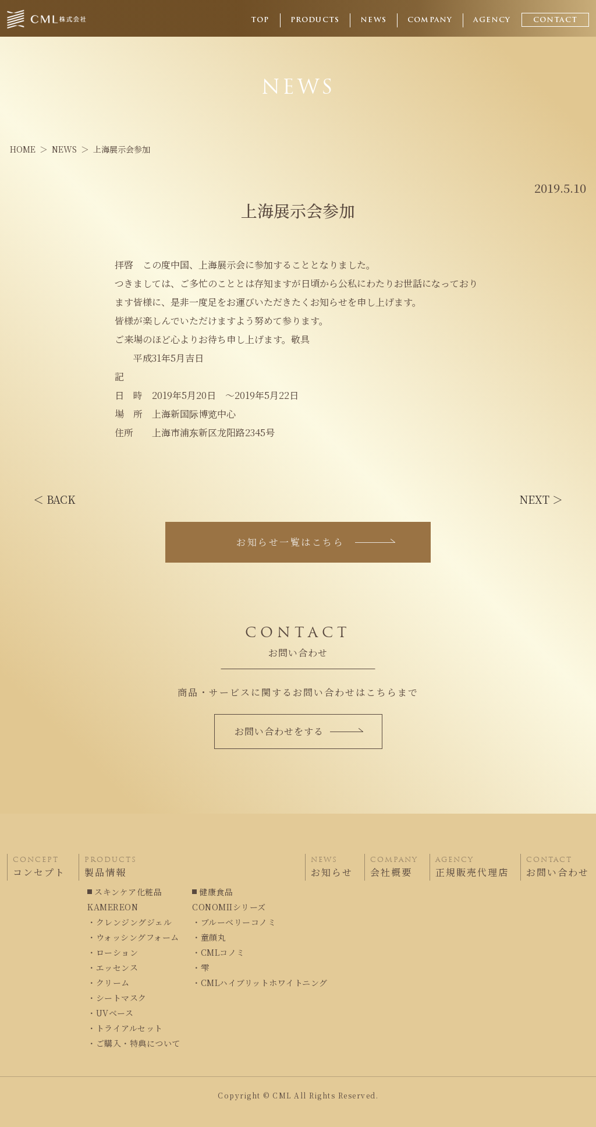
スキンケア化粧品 (128, 892)
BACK (54, 499)
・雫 (200, 967)
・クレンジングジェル (129, 922)
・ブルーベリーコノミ (234, 922)
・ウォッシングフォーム (133, 937)
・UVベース (110, 1013)
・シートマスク (117, 998)
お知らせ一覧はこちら (315, 542)
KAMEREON (112, 907)
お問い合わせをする (299, 731)
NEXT (541, 499)
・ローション (112, 952)
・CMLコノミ (218, 952)
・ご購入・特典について (133, 1043)
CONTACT (555, 20)
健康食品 (216, 892)
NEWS (373, 20)
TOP (260, 20)
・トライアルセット (125, 1028)
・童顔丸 (209, 937)
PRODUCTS (315, 20)
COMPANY (429, 20)
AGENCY (491, 20)
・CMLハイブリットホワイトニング (260, 982)
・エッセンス (112, 967)
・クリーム (108, 982)
